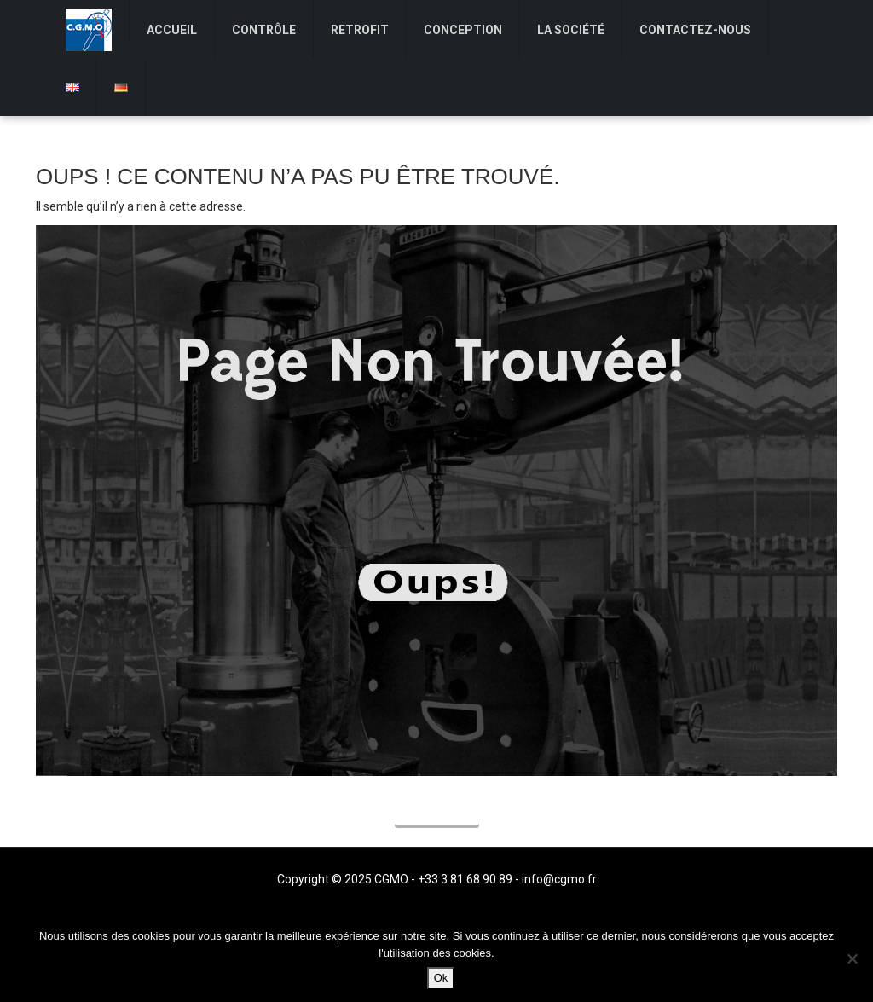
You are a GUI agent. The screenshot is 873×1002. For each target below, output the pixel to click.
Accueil (437, 813)
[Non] (851, 958)
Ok (441, 977)
